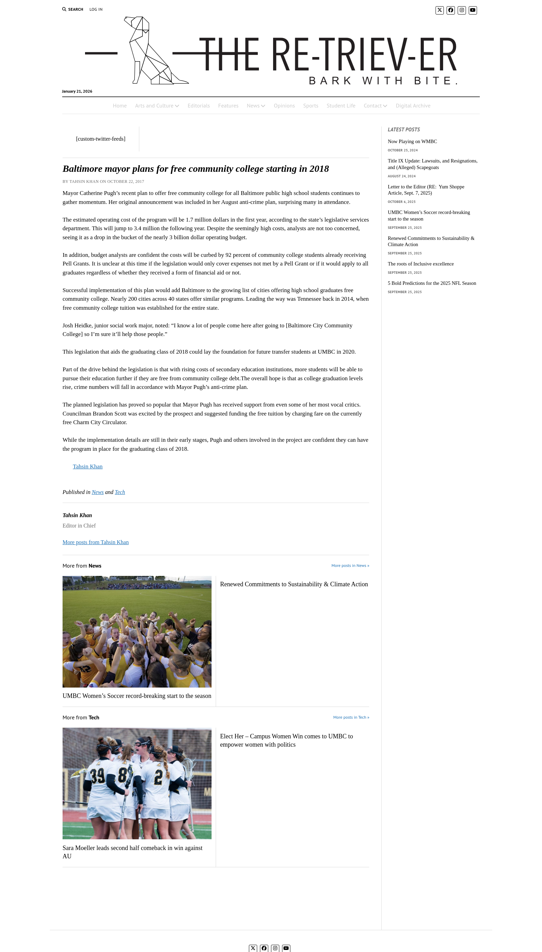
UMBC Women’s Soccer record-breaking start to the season (137, 695)
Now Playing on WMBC (412, 141)
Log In (96, 9)
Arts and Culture (154, 105)
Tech (120, 492)
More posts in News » (350, 565)
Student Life (341, 105)
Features (228, 105)
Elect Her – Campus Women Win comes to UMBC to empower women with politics (286, 740)
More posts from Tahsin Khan (96, 542)
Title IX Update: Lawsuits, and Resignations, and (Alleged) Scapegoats (433, 164)
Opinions (284, 105)
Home (120, 105)
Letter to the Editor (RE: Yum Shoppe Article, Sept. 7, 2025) (426, 190)
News (253, 105)
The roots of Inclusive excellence (421, 264)
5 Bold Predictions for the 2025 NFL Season (432, 283)
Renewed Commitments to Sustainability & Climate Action (294, 584)
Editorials (199, 105)
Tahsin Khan (88, 466)
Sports (310, 105)
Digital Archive (413, 105)
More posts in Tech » (351, 717)
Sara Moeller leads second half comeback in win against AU (133, 852)
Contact (373, 105)
